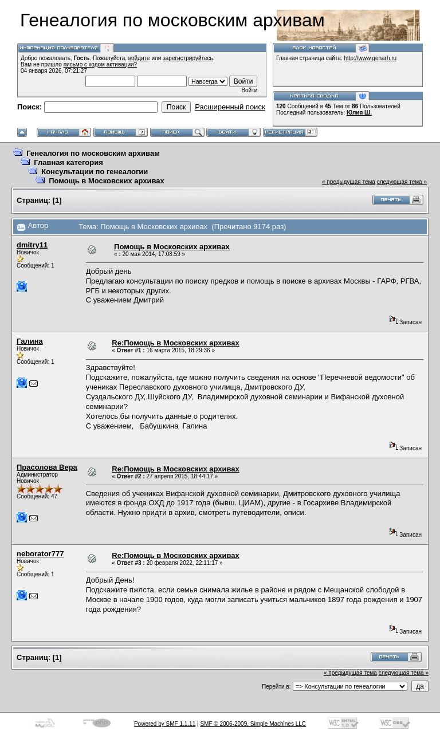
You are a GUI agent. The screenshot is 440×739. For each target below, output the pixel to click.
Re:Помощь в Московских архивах (175, 343)
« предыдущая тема (348, 182)
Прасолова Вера (47, 467)
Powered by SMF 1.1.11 (164, 724)
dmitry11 (32, 245)
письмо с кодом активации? (101, 64)
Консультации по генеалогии (94, 171)
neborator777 (40, 553)
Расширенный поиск (230, 107)
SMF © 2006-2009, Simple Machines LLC (253, 724)
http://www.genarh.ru (370, 58)
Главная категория (68, 162)
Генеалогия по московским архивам (93, 153)
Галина (30, 341)
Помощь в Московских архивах (106, 180)
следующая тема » (402, 182)
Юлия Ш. (359, 112)
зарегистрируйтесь (188, 58)
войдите (139, 58)
